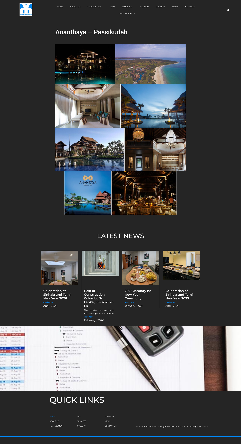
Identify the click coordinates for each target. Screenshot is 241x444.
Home (60, 6)
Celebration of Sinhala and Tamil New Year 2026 (57, 294)
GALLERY (81, 426)
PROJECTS (109, 416)
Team (112, 6)
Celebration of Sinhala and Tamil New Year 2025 (179, 294)
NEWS (107, 421)
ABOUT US (54, 421)
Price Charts (127, 13)
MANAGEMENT (57, 426)
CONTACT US (111, 426)
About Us (75, 6)
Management (94, 6)
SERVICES (81, 421)
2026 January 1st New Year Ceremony (138, 294)
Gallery (160, 6)
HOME (53, 416)
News (175, 6)
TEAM (79, 416)
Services (127, 6)
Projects (144, 6)
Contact (190, 6)
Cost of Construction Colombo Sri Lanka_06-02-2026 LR (98, 298)
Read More (48, 302)
